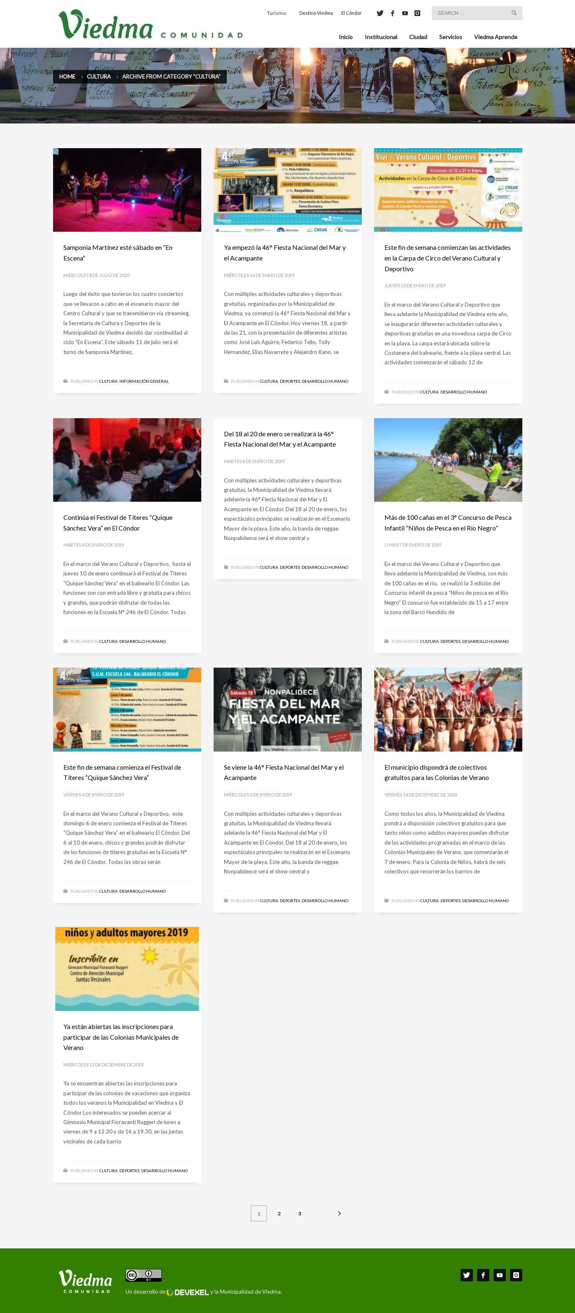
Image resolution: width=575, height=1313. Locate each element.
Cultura (108, 381)
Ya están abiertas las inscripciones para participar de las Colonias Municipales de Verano (121, 1036)
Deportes (290, 381)
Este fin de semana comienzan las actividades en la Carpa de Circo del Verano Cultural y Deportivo (447, 257)
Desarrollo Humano (325, 381)
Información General (144, 381)
